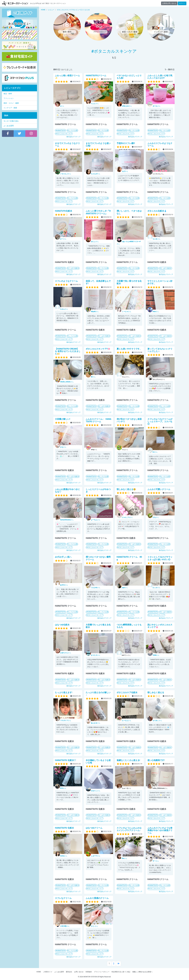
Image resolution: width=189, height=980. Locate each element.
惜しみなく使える (155, 692)
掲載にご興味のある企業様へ (142, 972)
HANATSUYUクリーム (96, 75)
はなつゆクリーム (94, 828)
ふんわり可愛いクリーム (158, 489)
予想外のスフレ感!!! (126, 143)
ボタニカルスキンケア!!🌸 (98, 349)
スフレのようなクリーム (66, 281)
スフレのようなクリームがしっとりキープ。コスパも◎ (159, 421)
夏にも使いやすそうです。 (129, 349)
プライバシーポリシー (102, 972)
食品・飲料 (8, 94)
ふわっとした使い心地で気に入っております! (159, 76)
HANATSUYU (61, 130)
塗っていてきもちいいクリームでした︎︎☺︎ (159, 350)
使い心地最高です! (156, 760)
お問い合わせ (79, 972)
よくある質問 (9, 126)
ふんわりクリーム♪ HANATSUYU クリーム (98, 420)
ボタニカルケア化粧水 (127, 692)
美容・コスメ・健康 (11, 103)
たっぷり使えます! (63, 692)
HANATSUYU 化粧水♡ (65, 760)
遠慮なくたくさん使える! (128, 760)
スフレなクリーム (63, 898)
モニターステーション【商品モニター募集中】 (15, 3)
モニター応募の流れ (11, 121)
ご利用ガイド (47, 972)
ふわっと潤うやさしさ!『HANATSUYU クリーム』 (98, 212)
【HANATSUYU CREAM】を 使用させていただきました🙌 (67, 351)
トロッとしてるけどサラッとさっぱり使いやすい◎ (159, 558)
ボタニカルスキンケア (64, 134)
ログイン (182, 3)
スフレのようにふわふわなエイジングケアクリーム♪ (129, 829)
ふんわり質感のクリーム (97, 898)
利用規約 (89, 972)
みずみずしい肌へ (63, 557)
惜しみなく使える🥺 (126, 489)
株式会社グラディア (74, 137)
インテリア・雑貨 (10, 108)
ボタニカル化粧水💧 (157, 211)
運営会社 (69, 972)
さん (62, 106)
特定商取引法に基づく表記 (121, 972)
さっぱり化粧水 (73, 268)
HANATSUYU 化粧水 (64, 828)
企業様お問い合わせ (169, 3)
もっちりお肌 (73, 130)
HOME (38, 972)
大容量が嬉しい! (62, 419)
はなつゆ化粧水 (62, 624)
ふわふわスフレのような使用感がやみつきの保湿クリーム (159, 830)
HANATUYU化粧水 (63, 211)
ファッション (9, 98)
